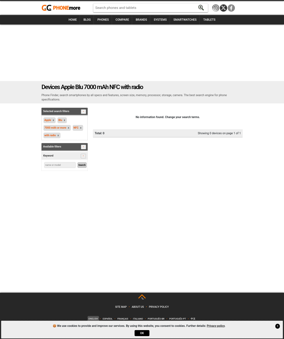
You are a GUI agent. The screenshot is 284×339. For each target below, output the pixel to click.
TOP (142, 298)
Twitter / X (223, 8)
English (93, 318)
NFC (76, 127)
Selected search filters (64, 111)
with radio (50, 135)
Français (122, 318)
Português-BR (156, 318)
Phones (103, 19)
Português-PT (177, 318)
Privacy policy (159, 307)
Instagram (215, 8)
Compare (122, 19)
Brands (141, 19)
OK (142, 333)
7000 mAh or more (55, 127)
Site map (121, 307)
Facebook (231, 8)
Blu (60, 120)
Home (73, 19)
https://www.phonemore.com (61, 8)
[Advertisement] (142, 52)
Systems (160, 19)
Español (107, 318)
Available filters (64, 147)
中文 (193, 318)
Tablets (209, 19)
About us (138, 307)
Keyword (64, 156)
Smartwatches (185, 19)
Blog (87, 19)
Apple (47, 120)
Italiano (138, 318)
